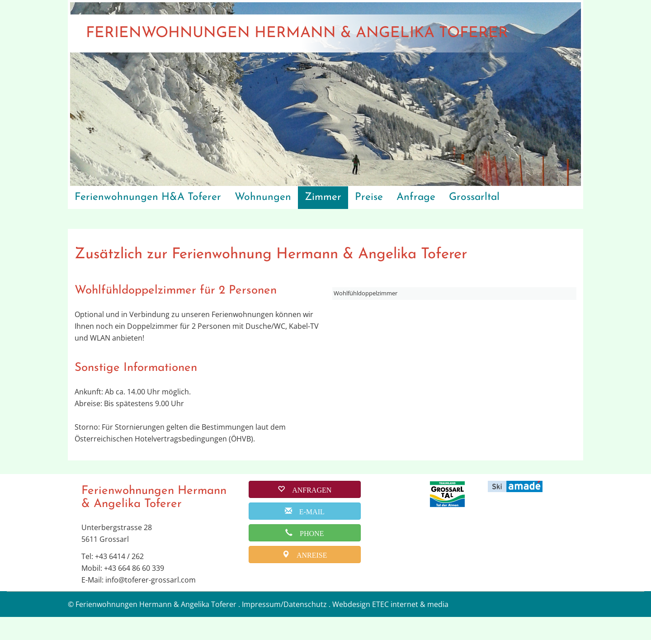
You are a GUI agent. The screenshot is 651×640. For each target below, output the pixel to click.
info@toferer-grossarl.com (150, 603)
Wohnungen (263, 197)
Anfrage (415, 197)
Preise (369, 197)
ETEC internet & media (410, 627)
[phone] (305, 555)
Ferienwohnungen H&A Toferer (148, 197)
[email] (305, 533)
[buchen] (305, 512)
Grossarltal (474, 197)
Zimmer (323, 197)
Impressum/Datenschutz (284, 627)
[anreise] (305, 577)
